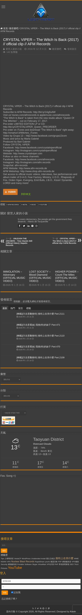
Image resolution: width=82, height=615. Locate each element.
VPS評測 (50, 564)
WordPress (26, 559)
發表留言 (71, 49)
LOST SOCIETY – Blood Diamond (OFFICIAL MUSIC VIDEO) (40, 276)
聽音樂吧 (13, 28)
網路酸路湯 (66, 562)
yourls (47, 562)
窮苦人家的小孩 (14, 49)
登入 (29, 301)
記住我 (16, 592)
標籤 (28, 308)
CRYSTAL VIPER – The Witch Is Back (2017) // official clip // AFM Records (64, 240)
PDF (60, 562)
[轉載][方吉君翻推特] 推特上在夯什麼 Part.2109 (40, 357)
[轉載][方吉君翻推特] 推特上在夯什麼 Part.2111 (40, 314)
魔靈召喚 (53, 562)
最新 (5, 308)
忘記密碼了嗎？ (9, 599)
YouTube (43, 204)
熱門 (12, 308)
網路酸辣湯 (12, 564)
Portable (20, 564)
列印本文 (26, 194)
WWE (76, 559)
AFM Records (13, 204)
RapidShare (39, 562)
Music (33, 204)
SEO (72, 564)
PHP (56, 564)
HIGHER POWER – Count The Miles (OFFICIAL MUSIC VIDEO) (67, 276)
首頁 (4, 28)
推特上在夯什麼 (64, 558)
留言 (20, 308)
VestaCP (17, 559)
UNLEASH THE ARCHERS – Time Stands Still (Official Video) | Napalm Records (19, 241)
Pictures (4, 568)
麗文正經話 (50, 559)
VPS (9, 562)
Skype (34, 564)
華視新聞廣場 (64, 564)
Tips (2, 559)
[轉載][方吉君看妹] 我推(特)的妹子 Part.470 (38, 346)
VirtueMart (42, 564)
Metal (25, 204)
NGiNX (3, 562)
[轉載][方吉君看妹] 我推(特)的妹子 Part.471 (38, 325)
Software (28, 564)
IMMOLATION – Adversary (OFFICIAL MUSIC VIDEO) (14, 276)
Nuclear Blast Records (22, 561)
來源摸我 (10, 192)
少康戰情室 (9, 559)
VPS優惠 (75, 562)
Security (4, 564)
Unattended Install (38, 559)
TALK (76, 564)
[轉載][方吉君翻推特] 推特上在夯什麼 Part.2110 (40, 335)
